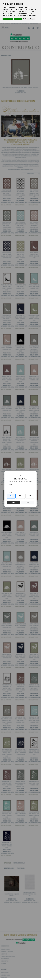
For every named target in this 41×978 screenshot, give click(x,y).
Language (9, 484)
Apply (13, 502)
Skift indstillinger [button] (28, 19)
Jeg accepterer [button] (7, 19)
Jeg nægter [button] (17, 19)
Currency (9, 492)
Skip (27, 502)
